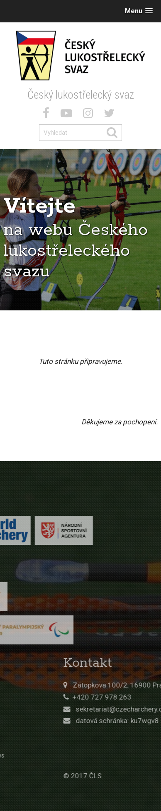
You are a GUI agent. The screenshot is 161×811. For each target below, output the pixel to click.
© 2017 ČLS (111, 776)
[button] (139, 11)
